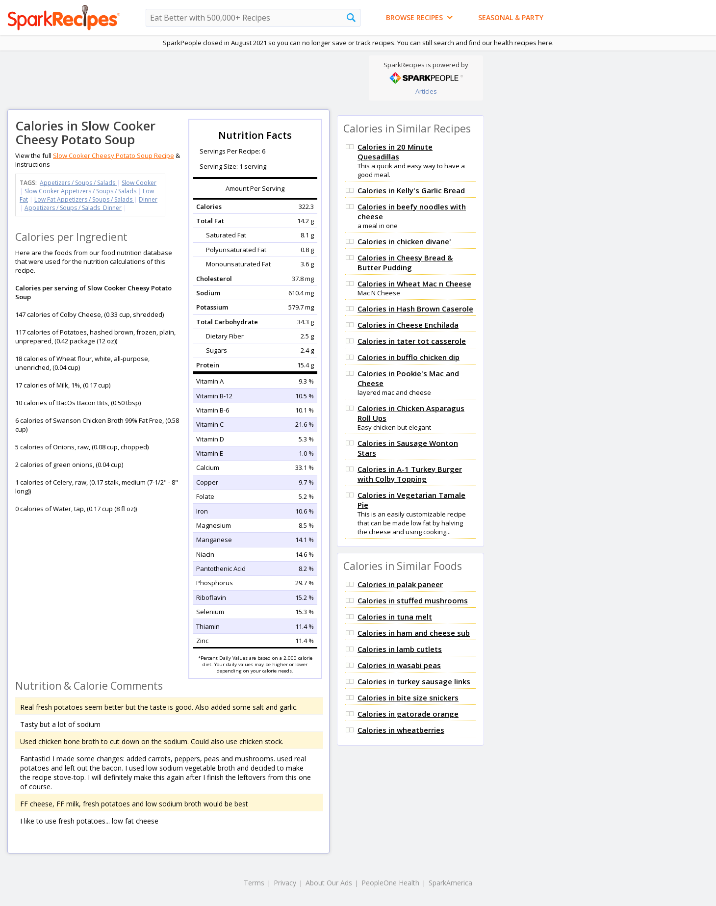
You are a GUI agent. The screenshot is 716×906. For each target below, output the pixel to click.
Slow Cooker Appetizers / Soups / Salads (81, 191)
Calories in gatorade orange (408, 714)
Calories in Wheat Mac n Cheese (414, 283)
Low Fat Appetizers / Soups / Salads (84, 199)
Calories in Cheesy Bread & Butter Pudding (405, 262)
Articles (426, 91)
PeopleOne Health (390, 882)
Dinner (148, 199)
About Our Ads (329, 882)
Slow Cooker (139, 183)
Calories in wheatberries (401, 730)
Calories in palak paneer (400, 584)
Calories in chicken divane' (404, 241)
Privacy (285, 882)
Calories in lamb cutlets (400, 649)
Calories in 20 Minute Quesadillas (395, 151)
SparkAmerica (450, 882)
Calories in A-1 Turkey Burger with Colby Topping (410, 474)
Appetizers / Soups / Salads (78, 183)
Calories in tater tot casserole (412, 341)
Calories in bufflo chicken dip (409, 357)
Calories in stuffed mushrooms (413, 600)
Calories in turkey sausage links (414, 681)
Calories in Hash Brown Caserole (415, 308)
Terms (254, 882)
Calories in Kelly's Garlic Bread (411, 190)
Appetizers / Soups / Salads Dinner (73, 208)
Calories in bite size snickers (408, 697)
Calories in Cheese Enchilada (408, 325)
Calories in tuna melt (395, 616)
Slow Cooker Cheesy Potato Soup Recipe (113, 155)
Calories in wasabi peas (399, 665)
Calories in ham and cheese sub (414, 633)
